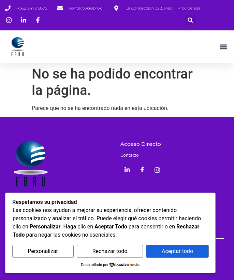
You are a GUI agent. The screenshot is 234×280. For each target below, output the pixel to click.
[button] (190, 20)
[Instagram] (157, 170)
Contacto (129, 155)
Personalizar (43, 251)
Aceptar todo (177, 251)
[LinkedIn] (127, 170)
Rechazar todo (110, 251)
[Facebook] (142, 170)
